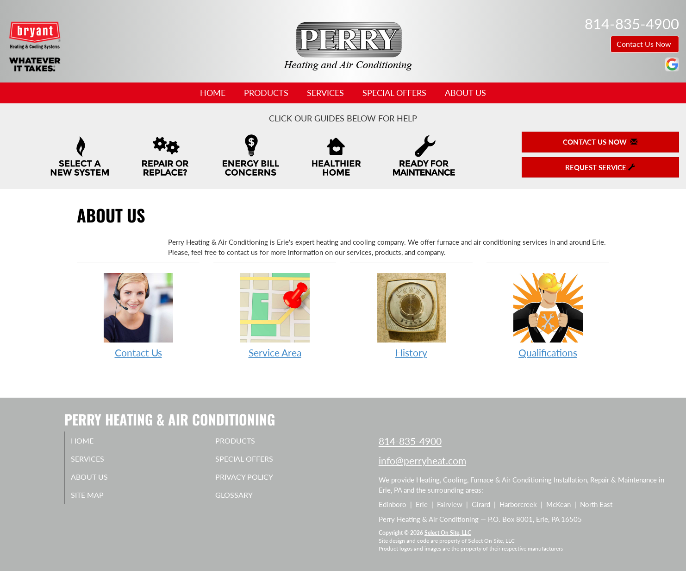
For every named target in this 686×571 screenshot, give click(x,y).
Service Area (274, 315)
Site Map (97, 500)
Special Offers (394, 93)
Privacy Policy (255, 480)
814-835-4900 (410, 441)
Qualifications (547, 315)
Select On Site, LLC (447, 532)
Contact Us (138, 315)
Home (212, 93)
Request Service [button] (600, 167)
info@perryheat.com (422, 460)
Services (325, 93)
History (411, 315)
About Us (465, 93)
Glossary (243, 500)
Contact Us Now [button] (645, 43)
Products (266, 93)
